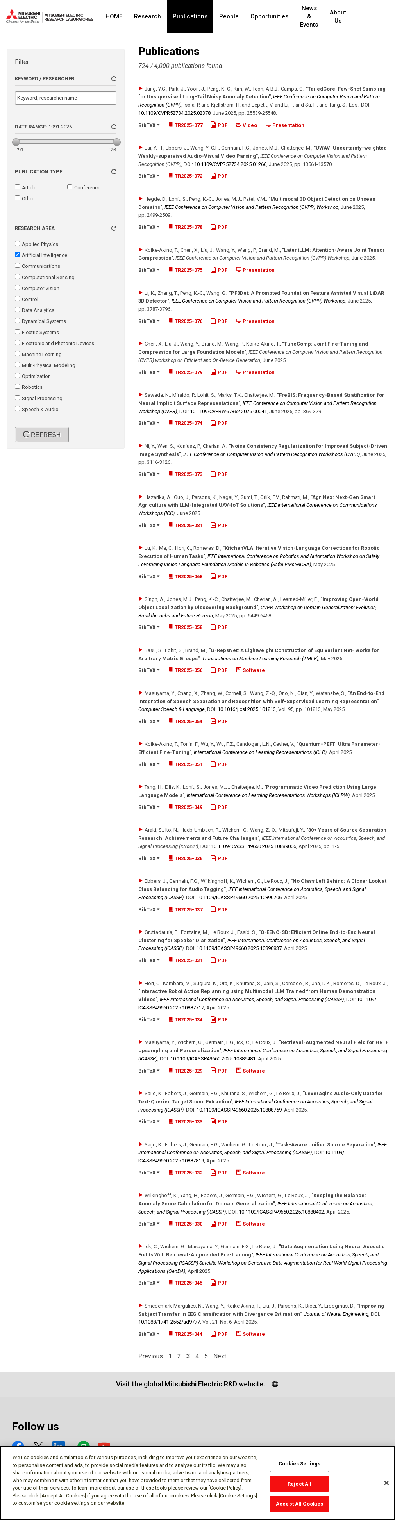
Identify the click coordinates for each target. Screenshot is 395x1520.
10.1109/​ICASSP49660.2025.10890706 (239, 897)
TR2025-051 (185, 764)
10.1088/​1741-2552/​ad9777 (169, 1322)
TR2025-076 (185, 321)
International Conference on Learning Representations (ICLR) (260, 752)
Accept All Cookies (299, 1507)
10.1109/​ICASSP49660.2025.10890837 (239, 948)
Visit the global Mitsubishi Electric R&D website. (190, 1384)
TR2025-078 (185, 227)
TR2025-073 (185, 474)
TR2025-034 (185, 1020)
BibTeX (148, 125)
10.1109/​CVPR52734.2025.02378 (174, 113)
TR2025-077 (185, 125)
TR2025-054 (185, 721)
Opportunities (269, 16)
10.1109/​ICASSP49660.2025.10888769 (239, 1110)
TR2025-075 (185, 270)
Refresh (45, 434)
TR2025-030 (185, 1224)
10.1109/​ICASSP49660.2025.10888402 (281, 1212)
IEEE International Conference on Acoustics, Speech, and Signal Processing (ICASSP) (252, 999)
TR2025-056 (185, 670)
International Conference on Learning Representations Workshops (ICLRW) (268, 795)
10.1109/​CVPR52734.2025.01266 (230, 164)
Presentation (285, 125)
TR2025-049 (185, 807)
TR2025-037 (185, 909)
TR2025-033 (185, 1121)
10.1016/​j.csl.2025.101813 (247, 709)
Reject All (299, 1487)
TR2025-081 (185, 525)
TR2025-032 (185, 1173)
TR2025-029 (185, 1071)
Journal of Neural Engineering (336, 1314)
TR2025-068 (185, 576)
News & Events (314, 16)
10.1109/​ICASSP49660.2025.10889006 (253, 846)
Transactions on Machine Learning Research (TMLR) (260, 658)
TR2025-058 (185, 627)
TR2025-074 (185, 423)
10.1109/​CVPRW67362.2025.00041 (228, 411)
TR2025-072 (185, 176)
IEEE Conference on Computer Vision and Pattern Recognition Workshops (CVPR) (271, 454)
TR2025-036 (185, 858)
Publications (190, 16)
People (229, 16)
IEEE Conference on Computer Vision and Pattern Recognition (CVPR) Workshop (251, 207)
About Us (348, 16)
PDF (218, 125)
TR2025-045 (185, 1283)
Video (246, 125)
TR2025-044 (185, 1334)
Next (219, 1356)
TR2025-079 (185, 372)
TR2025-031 (185, 960)
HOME (113, 16)
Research (147, 16)
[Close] (386, 1486)
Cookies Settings (299, 1467)
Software (250, 670)
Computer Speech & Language (171, 709)
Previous (150, 1356)
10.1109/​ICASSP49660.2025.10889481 (213, 1059)
